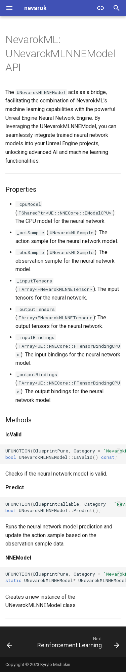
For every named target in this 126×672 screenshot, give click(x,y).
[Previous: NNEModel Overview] (9, 644)
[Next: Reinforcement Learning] (78, 644)
